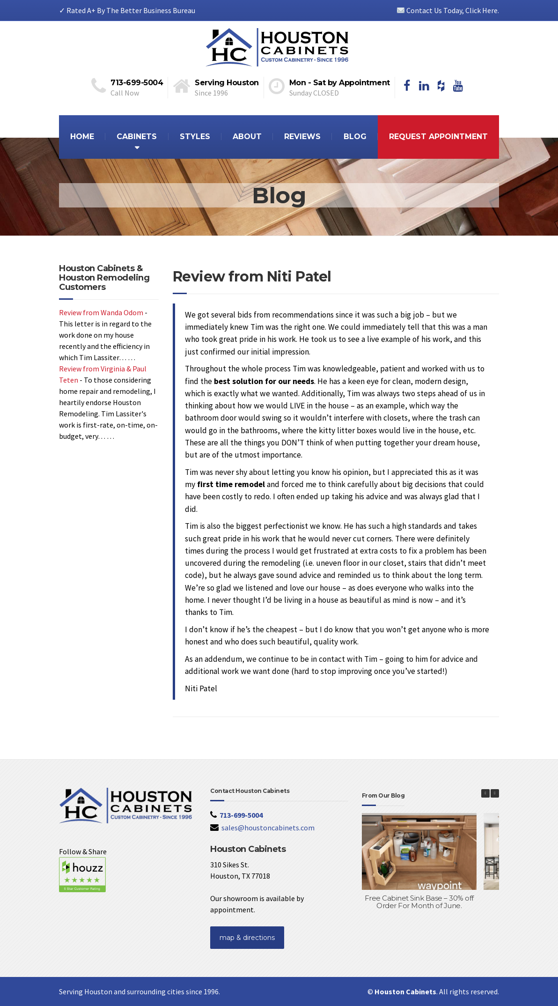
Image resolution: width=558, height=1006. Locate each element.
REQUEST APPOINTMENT (438, 136)
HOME (82, 136)
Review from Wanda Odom (101, 312)
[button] (495, 793)
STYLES (195, 136)
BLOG (355, 136)
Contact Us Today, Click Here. (448, 10)
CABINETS (137, 136)
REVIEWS (302, 136)
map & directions (247, 937)
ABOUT (247, 136)
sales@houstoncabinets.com (268, 827)
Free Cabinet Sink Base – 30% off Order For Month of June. (419, 902)
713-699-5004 (241, 815)
